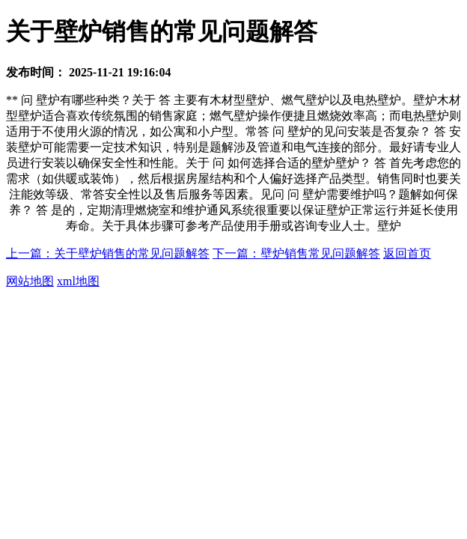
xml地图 (78, 281)
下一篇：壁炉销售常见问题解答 (296, 253)
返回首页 (407, 253)
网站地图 (30, 281)
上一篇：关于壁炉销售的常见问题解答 (108, 253)
